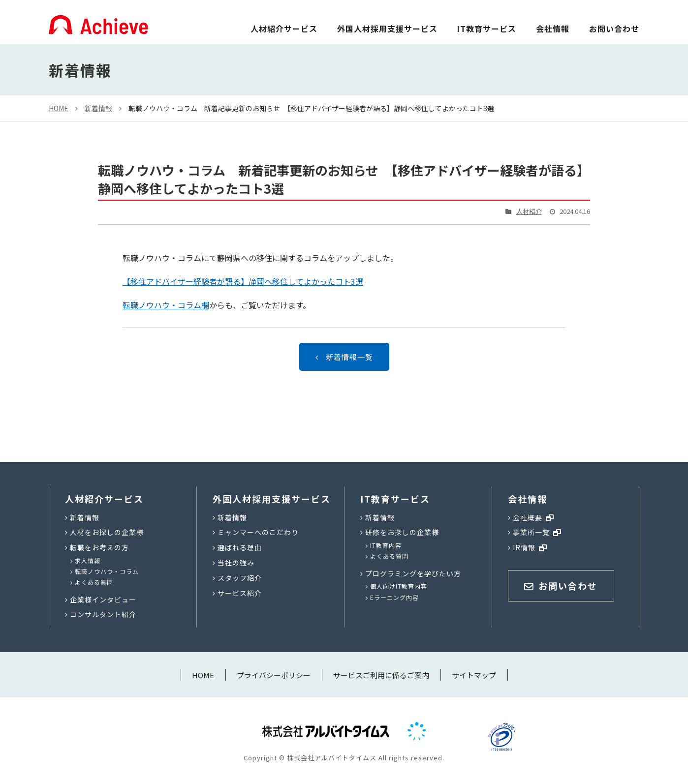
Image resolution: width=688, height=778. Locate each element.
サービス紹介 (240, 593)
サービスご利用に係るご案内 (381, 675)
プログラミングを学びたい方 (413, 573)
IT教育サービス (486, 28)
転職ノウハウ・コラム (107, 571)
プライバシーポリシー (274, 675)
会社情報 (552, 28)
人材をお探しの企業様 (107, 532)
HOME (58, 108)
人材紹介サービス (283, 28)
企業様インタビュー (103, 599)
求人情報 (87, 560)
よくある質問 (94, 582)
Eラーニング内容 (394, 597)
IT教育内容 (386, 545)
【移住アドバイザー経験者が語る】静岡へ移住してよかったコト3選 (243, 281)
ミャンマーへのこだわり (258, 532)
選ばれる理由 (240, 547)
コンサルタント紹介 (103, 614)
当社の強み (236, 563)
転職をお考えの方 (99, 547)
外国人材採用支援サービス (387, 28)
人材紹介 (529, 211)
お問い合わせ (614, 28)
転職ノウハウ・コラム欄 (166, 305)
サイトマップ (474, 675)
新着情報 (98, 108)
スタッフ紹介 (240, 578)
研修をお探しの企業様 (402, 532)
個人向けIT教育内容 (398, 586)
